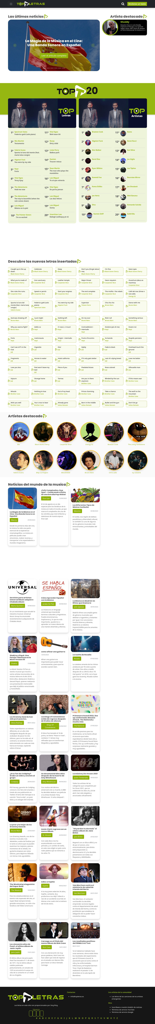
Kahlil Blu (131, 214)
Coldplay (14, 781)
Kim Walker (96, 150)
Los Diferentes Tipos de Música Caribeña (83, 506)
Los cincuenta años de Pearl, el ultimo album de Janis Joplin (21, 946)
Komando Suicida (134, 205)
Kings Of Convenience (50, 726)
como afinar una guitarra (53, 651)
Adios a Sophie (48, 882)
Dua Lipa (46, 498)
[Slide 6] (63, 68)
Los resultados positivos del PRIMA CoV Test (84, 942)
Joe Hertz (95, 196)
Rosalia (77, 658)
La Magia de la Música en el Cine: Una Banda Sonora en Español (22, 514)
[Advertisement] (124, 56)
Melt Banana (132, 196)
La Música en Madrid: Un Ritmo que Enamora (84, 602)
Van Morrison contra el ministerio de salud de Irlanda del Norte (83, 887)
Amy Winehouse (49, 781)
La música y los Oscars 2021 (85, 773)
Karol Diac (96, 159)
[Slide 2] (48, 68)
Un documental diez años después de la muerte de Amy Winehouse (53, 775)
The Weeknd (16, 890)
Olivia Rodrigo (17, 723)
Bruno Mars (16, 830)
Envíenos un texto (137, 4)
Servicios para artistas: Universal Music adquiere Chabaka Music (21, 599)
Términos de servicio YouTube (123, 1010)
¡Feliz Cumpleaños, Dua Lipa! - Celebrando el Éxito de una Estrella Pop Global (53, 492)
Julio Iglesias (79, 607)
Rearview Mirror (133, 177)
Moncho (77, 511)
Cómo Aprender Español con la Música (52, 599)
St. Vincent (47, 835)
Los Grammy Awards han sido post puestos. (21, 718)
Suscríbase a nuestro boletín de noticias (127, 1007)
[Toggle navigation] (11, 4)
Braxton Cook (97, 132)
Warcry (14, 520)
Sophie (45, 886)
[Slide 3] (52, 68)
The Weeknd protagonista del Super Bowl (22, 885)
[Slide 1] (44, 68)
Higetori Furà (97, 141)
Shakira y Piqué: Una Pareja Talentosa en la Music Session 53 (20, 657)
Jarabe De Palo (48, 604)
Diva (94, 205)
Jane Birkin (78, 837)
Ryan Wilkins (97, 168)
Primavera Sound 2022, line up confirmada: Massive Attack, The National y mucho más (85, 718)
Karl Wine (131, 150)
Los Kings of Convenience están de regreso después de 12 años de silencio (53, 719)
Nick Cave (46, 947)
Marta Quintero (17, 606)
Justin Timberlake (81, 777)
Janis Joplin (15, 952)
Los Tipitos (131, 168)
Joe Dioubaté (132, 186)
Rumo (129, 132)
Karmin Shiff (98, 214)
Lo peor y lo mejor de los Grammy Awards (21, 825)
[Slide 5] (59, 68)
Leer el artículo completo (53, 55)
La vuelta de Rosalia (82, 654)
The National (79, 726)
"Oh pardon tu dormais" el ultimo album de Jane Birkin (85, 830)
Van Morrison (79, 893)
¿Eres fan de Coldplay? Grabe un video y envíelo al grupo (22, 775)
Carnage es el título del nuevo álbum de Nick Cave (53, 942)
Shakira (14, 663)
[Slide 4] (55, 68)
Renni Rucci (131, 141)
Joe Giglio (131, 159)
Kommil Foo (97, 177)
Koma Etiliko (97, 186)
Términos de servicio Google (122, 1012)
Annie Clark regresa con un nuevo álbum (53, 830)
